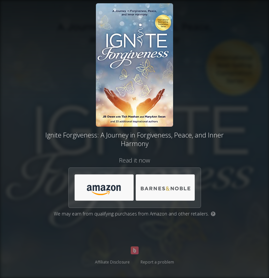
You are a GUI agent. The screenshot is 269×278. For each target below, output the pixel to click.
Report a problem (157, 262)
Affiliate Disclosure (112, 262)
